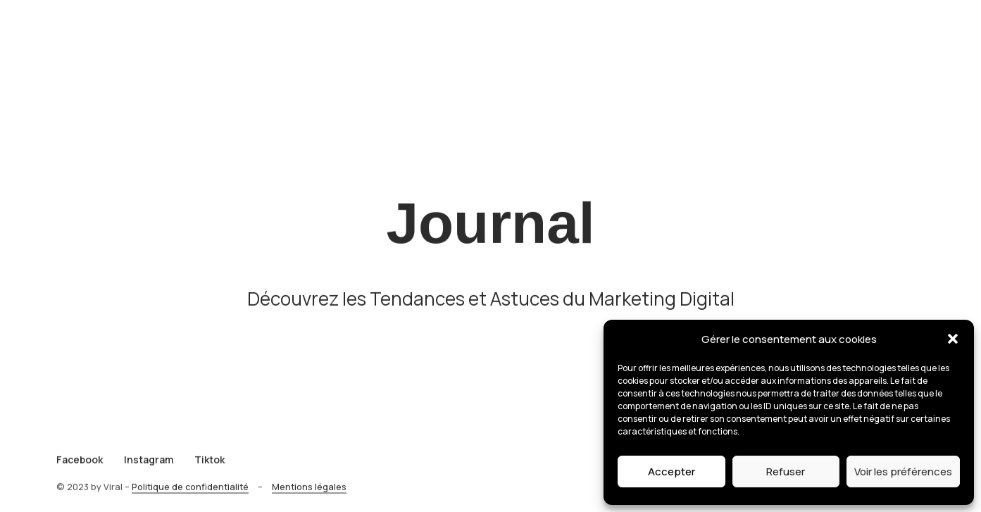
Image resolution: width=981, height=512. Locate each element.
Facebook (79, 465)
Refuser (785, 471)
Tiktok (209, 465)
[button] (953, 339)
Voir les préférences (903, 471)
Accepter (671, 471)
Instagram (148, 465)
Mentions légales (309, 493)
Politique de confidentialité (190, 493)
